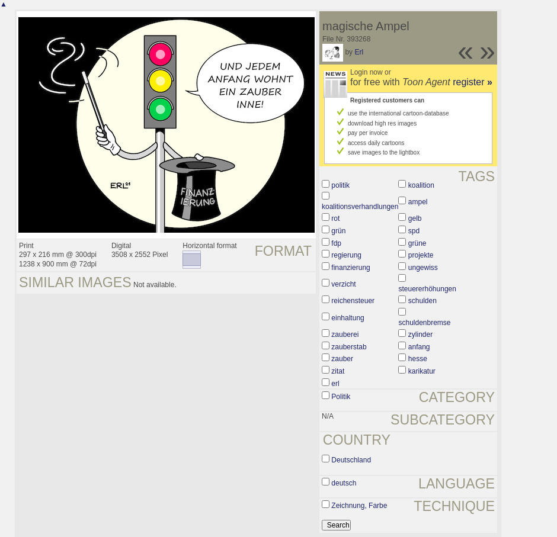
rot (335, 218)
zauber (342, 359)
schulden (422, 301)
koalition (421, 185)
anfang (419, 347)
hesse (417, 359)
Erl (358, 52)
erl (335, 384)
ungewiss (423, 267)
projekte (421, 255)
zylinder (420, 334)
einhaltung (347, 318)
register (472, 82)
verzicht (343, 284)
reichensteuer (352, 301)
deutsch (343, 483)
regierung (346, 255)
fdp (336, 243)
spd (414, 231)
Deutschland (351, 460)
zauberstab (348, 347)
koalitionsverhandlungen (360, 206)
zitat (337, 371)
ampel (418, 202)
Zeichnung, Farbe (359, 505)
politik (340, 185)
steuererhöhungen (427, 289)
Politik (340, 397)
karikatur (422, 371)
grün (338, 231)
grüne (417, 243)
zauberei (344, 334)
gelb (415, 218)
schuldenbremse (424, 323)
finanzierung (350, 267)
